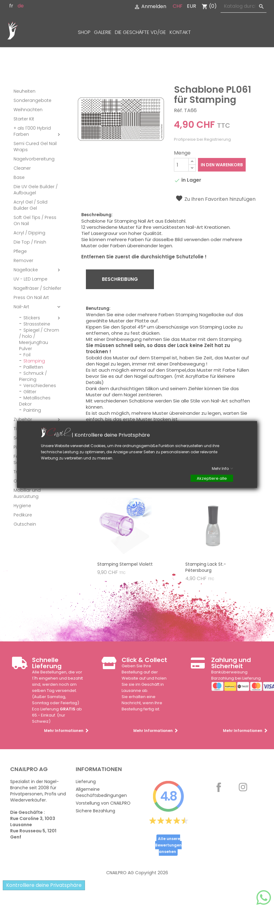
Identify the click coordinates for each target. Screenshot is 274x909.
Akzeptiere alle (212, 478)
